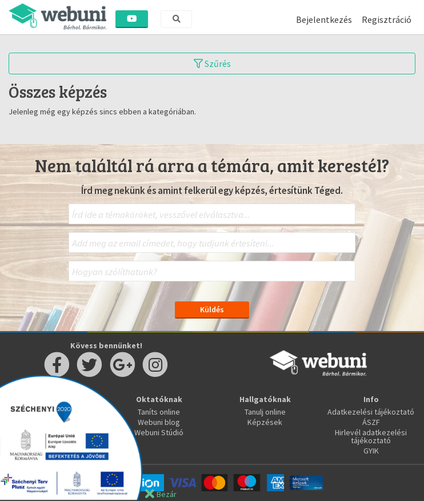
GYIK (371, 451)
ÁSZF (371, 422)
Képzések (264, 422)
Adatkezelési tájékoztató (370, 412)
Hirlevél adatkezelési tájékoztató (371, 436)
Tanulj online (265, 412)
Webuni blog (159, 422)
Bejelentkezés (324, 19)
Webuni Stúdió (158, 432)
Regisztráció (386, 19)
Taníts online (159, 412)
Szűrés (212, 63)
